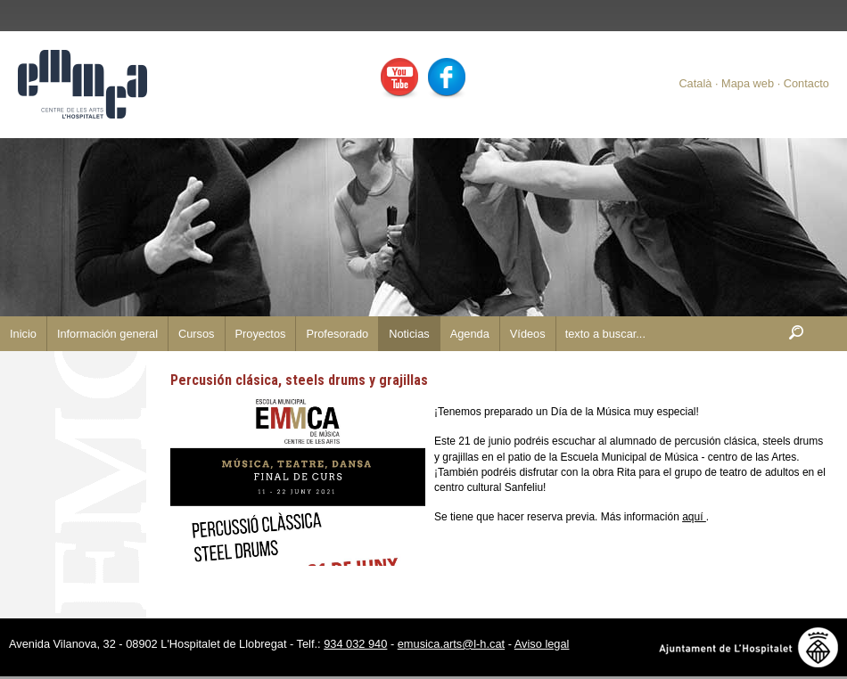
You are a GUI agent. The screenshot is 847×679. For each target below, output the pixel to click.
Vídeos (528, 333)
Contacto (806, 83)
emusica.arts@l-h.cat (451, 643)
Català (694, 83)
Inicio (23, 333)
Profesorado (337, 333)
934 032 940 (355, 643)
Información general (107, 333)
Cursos (196, 333)
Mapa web (747, 83)
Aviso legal (542, 643)
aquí (694, 517)
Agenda (469, 333)
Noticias (409, 333)
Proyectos (260, 333)
